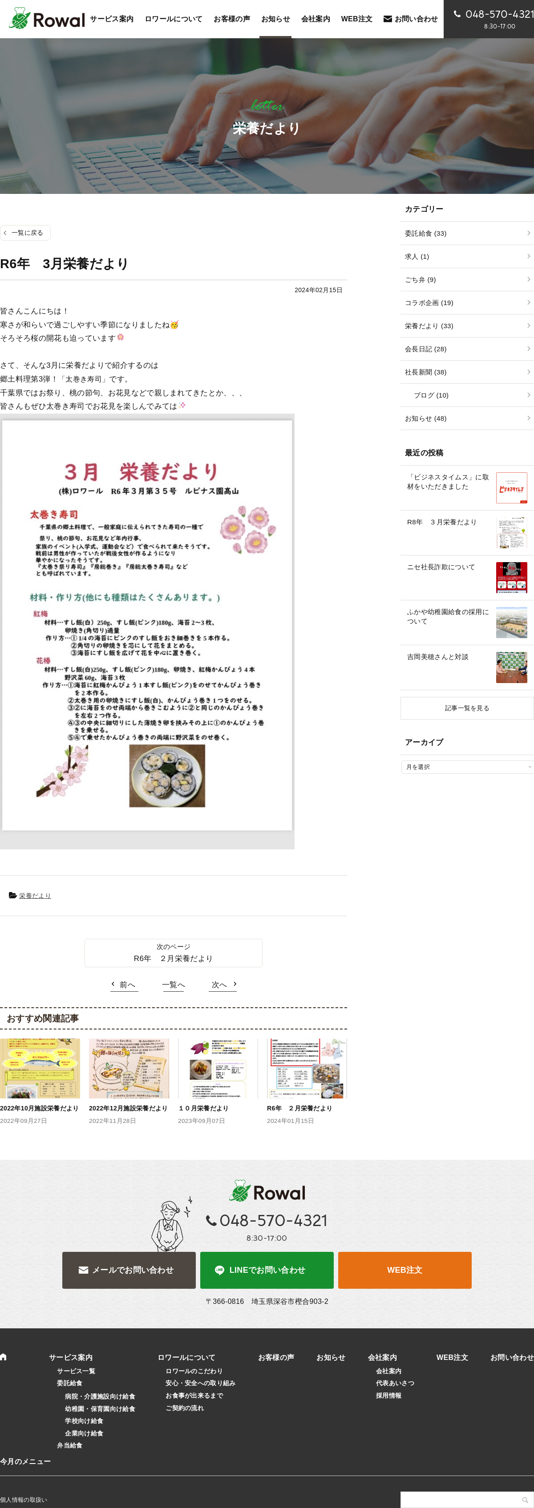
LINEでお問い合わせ (268, 1270)
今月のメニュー (25, 1461)
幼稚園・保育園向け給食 (100, 1408)
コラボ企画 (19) (429, 302)
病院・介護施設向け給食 (100, 1396)
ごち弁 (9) (420, 279)
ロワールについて (174, 19)
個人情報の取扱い (24, 1499)
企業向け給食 (84, 1433)
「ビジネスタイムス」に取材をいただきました (448, 481)
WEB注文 (405, 1270)
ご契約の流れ (185, 1407)
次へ (219, 985)
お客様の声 (232, 19)
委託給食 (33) (426, 233)
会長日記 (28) (426, 349)
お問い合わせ (416, 19)
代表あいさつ (395, 1383)
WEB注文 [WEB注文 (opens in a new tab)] (357, 19)
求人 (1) (417, 256)
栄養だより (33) (429, 326)
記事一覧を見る (467, 708)
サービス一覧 (76, 1371)
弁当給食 (69, 1445)
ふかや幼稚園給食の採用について (448, 616)
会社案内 (315, 19)
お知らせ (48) (426, 418)
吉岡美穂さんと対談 (438, 656)
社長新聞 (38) (426, 372)
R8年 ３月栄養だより (442, 522)
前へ (127, 985)
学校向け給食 (84, 1420)
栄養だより (35, 895)
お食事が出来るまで (194, 1395)
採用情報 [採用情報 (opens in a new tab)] (388, 1395)
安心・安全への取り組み (201, 1383)
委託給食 (69, 1383)
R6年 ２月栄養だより (173, 958)
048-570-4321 (273, 1220)
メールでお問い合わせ (133, 1270)
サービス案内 (112, 19)
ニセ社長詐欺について (441, 567)
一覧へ (173, 985)
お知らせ (275, 19)
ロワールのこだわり (194, 1371)
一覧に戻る (28, 232)
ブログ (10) (431, 395)
